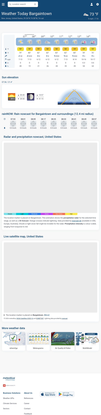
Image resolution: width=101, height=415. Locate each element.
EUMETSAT (40, 318)
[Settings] (97, 4)
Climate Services (10, 400)
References (28, 395)
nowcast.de (76, 220)
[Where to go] (13, 340)
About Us (28, 389)
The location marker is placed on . (27, 314)
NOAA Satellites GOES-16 (25, 318)
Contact (27, 405)
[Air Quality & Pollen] (63, 340)
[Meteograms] (38, 340)
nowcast (64, 318)
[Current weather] (91, 15)
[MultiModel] (87, 340)
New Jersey (6, 18)
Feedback (28, 410)
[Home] (9, 378)
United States (17, 18)
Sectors (6, 405)
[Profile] (91, 4)
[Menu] (3, 4)
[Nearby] (35, 4)
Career (26, 400)
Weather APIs (8, 395)
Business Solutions (11, 389)
